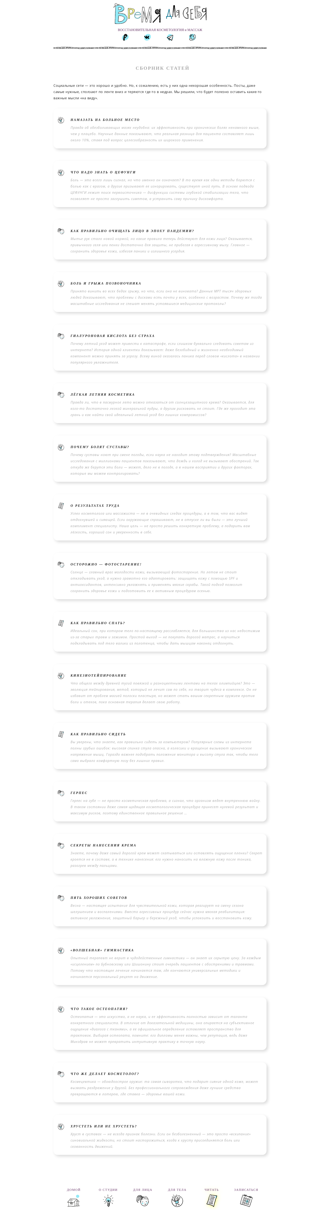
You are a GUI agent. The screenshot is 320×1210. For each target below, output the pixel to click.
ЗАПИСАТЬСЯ (246, 1189)
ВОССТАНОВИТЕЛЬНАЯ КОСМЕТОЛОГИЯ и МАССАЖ (160, 30)
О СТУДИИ (108, 1189)
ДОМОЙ (74, 1189)
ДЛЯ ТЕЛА (177, 1189)
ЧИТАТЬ (212, 1189)
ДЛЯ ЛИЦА (143, 1189)
